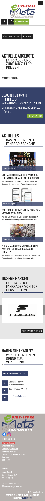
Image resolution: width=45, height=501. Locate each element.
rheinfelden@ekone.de (17, 396)
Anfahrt (27, 36)
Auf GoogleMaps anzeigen (14, 373)
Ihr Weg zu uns (35, 116)
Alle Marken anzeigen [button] (32, 331)
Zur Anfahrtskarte (35, 492)
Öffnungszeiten (11, 36)
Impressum (27, 498)
